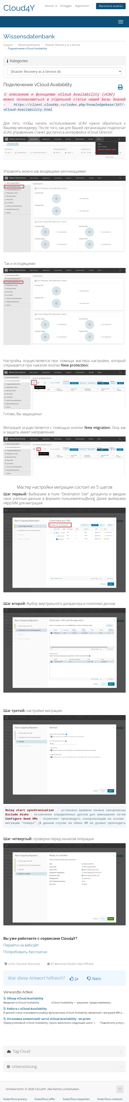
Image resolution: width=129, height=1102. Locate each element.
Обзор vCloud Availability (23, 998)
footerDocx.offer (45, 1099)
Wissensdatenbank (29, 44)
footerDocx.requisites (76, 1099)
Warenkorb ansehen (111, 6)
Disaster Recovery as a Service (62, 44)
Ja (74, 978)
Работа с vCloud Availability (25, 1009)
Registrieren (82, 5)
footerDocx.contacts (109, 1099)
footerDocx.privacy (15, 1099)
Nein (94, 978)
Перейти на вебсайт (21, 945)
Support (8, 44)
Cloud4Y (19, 8)
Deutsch (51, 5)
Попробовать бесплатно (25, 951)
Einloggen (66, 5)
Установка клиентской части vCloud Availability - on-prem (46, 1019)
